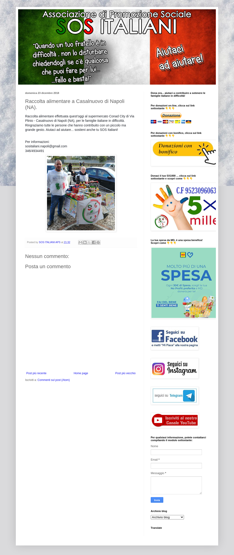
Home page (81, 373)
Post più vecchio (125, 373)
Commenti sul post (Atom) (53, 380)
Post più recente (36, 373)
